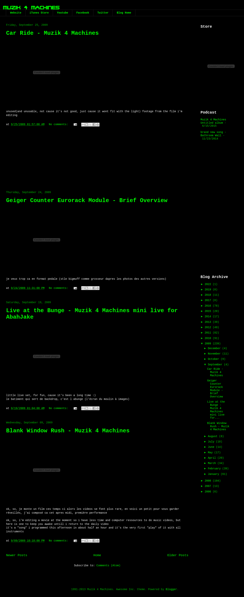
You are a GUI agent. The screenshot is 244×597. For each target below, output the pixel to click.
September (216, 364)
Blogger (171, 589)
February (215, 468)
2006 (209, 491)
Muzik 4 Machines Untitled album (213, 121)
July (212, 441)
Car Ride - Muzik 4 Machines (52, 33)
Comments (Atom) (108, 565)
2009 (209, 343)
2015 (209, 311)
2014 (209, 316)
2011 (209, 332)
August (213, 436)
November (215, 353)
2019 (209, 289)
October (214, 359)
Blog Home (124, 12)
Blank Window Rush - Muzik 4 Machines (68, 431)
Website (15, 12)
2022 (209, 284)
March (212, 463)
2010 (209, 338)
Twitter (103, 12)
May (211, 452)
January (214, 474)
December (215, 348)
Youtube (62, 12)
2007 (209, 486)
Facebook (82, 12)
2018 (209, 294)
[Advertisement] (97, 156)
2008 (209, 480)
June (212, 447)
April (212, 457)
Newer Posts (16, 555)
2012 (209, 327)
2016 (209, 305)
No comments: (59, 124)
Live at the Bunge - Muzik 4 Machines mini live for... (216, 409)
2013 (209, 322)
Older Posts (177, 555)
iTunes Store (39, 12)
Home (97, 555)
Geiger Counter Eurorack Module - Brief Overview (86, 200)
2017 (209, 300)
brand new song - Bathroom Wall (213, 134)
